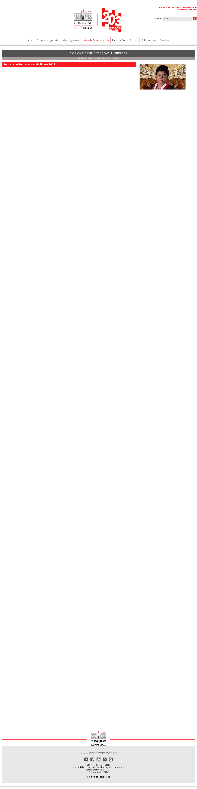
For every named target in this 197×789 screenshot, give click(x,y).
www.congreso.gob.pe (98, 753)
